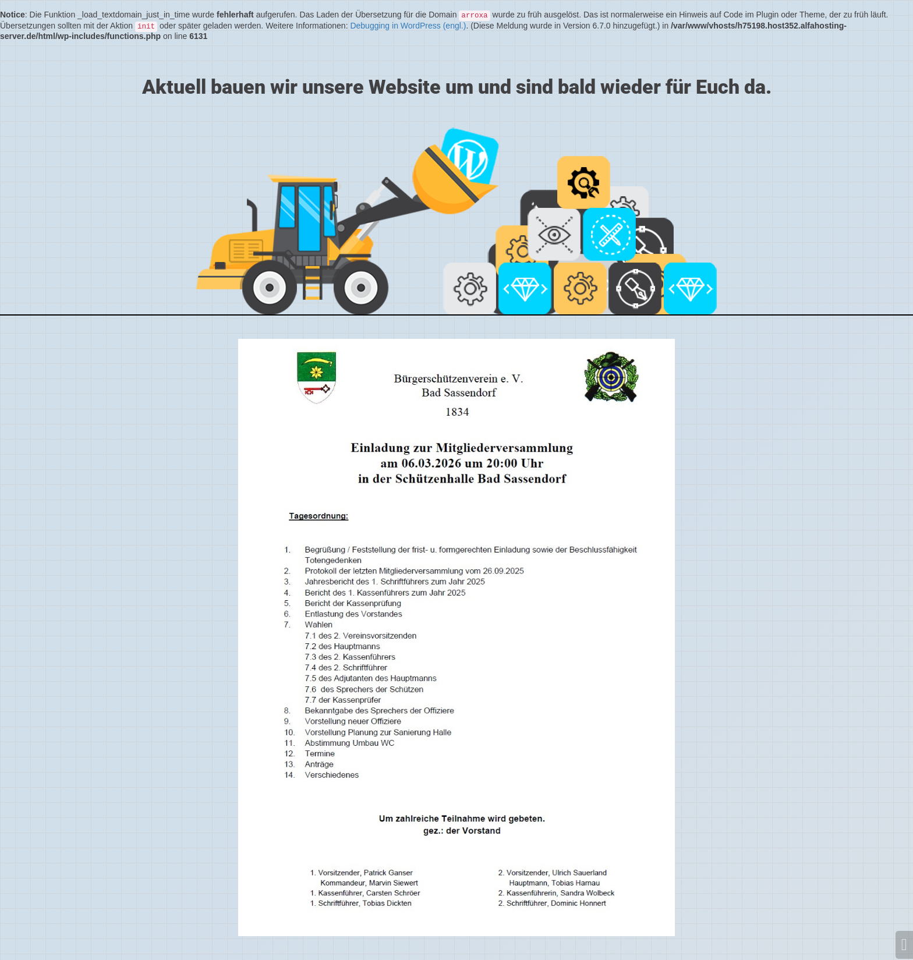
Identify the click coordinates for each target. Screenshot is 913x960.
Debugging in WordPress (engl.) (408, 25)
